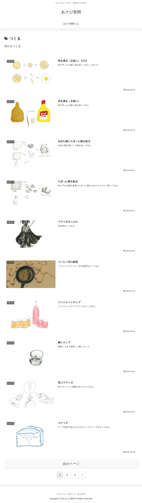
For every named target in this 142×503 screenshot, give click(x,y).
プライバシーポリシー (65, 494)
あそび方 (82, 494)
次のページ (71, 464)
